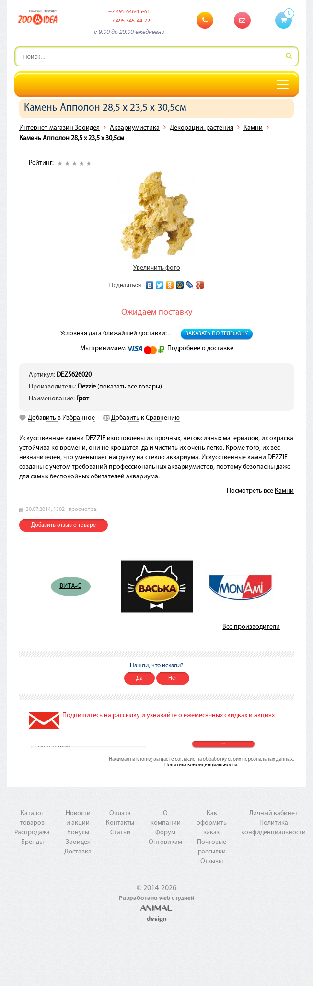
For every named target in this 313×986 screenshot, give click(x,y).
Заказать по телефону (216, 334)
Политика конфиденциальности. (201, 765)
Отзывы (211, 861)
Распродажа (32, 832)
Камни (253, 128)
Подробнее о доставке (200, 348)
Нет (172, 678)
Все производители (251, 627)
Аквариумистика (135, 128)
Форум (165, 832)
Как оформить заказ (212, 823)
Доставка (78, 851)
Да (139, 678)
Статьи (120, 832)
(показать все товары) (129, 386)
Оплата (120, 813)
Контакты (120, 823)
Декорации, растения (201, 128)
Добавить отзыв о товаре (63, 525)
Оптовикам (165, 842)
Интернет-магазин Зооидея (59, 128)
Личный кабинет (273, 813)
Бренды (32, 842)
